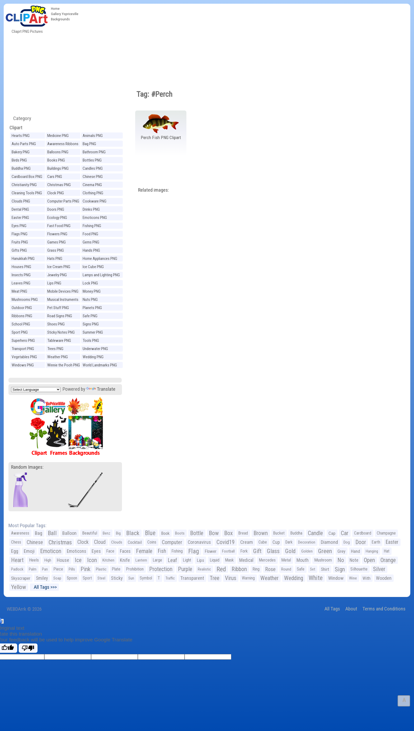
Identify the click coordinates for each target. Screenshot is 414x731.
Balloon (69, 533)
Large (157, 560)
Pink (85, 569)
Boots (180, 533)
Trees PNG (55, 348)
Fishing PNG (92, 225)
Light (187, 560)
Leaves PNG (21, 283)
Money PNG (92, 291)
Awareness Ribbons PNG (62, 144)
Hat (386, 551)
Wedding (293, 578)
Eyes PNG (19, 225)
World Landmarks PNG (100, 365)
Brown (260, 533)
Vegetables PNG (24, 357)
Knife (125, 560)
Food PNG (90, 234)
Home (55, 8)
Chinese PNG (93, 176)
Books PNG (56, 160)
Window (336, 578)
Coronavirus (199, 542)
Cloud (100, 542)
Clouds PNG (21, 201)
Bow (214, 533)
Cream (246, 542)
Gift (257, 551)
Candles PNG (93, 168)
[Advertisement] (245, 43)
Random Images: (27, 467)
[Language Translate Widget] (35, 389)
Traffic (170, 578)
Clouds (116, 542)
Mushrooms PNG (25, 299)
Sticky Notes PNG (61, 332)
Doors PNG (55, 209)
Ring (256, 569)
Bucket (279, 533)
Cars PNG (54, 176)
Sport (87, 578)
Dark (289, 542)
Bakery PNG (21, 152)
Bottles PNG (92, 160)
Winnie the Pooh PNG (63, 365)
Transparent (192, 578)
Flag (193, 551)
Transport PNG (23, 348)
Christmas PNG (59, 184)
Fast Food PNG (58, 225)
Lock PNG (90, 283)
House (63, 560)
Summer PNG (93, 332)
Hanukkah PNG (23, 258)
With (366, 578)
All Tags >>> (44, 587)
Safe (300, 569)
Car (345, 533)
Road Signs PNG (59, 316)
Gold (290, 551)
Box (228, 533)
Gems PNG (91, 242)
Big (118, 533)
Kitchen (108, 560)
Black (132, 533)
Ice (78, 560)
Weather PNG (57, 357)
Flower (211, 551)
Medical (246, 560)
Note (354, 560)
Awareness (20, 533)
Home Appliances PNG (100, 258)
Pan (45, 569)
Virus (230, 578)
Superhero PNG (23, 340)
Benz (106, 533)
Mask (229, 560)
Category (20, 118)
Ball (52, 533)
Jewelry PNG (57, 275)
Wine (353, 578)
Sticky (117, 578)
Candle (315, 533)
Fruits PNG (20, 242)
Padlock (17, 569)
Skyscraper (20, 578)
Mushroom (323, 560)
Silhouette (359, 569)
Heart (17, 560)
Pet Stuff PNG (58, 307)
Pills (72, 569)
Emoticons (76, 551)
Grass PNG (55, 250)
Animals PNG (93, 135)
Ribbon (239, 569)
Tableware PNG (59, 340)
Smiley (42, 578)
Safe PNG (90, 316)
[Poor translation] (28, 648)
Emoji (29, 551)
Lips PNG (54, 283)
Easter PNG (20, 217)
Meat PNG (19, 291)
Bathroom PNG (94, 152)
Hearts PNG (21, 135)
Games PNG (56, 242)
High (47, 560)
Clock (82, 542)
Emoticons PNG (95, 217)
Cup (276, 542)
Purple (185, 569)
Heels (34, 560)
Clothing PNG (93, 193)
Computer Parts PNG (63, 201)
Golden (307, 551)
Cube (262, 542)
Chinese (35, 542)
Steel (101, 578)
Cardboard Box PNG (27, 176)
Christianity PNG (24, 184)
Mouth (303, 560)
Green (325, 551)
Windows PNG (23, 365)
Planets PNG (92, 307)
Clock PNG (55, 193)
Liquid (214, 560)
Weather (269, 578)
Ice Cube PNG (93, 266)
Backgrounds (60, 19)
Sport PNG (20, 332)
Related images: (153, 190)
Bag (38, 533)
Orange (388, 560)
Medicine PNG (58, 135)
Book (165, 533)
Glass (273, 551)
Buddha (296, 533)
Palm (32, 569)
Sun (131, 578)
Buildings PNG (58, 168)
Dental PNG (20, 209)
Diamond (329, 542)
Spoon (72, 578)
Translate (100, 389)
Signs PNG (91, 324)
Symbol (146, 578)
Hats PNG (54, 258)
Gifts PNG (19, 250)
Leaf (172, 560)
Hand (355, 551)
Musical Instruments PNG (62, 300)
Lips (200, 560)
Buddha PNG (21, 168)
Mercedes (267, 560)
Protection (160, 569)
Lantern (141, 560)
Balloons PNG (57, 152)
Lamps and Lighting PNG (101, 275)
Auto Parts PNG (24, 143)
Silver (379, 569)
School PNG (21, 324)
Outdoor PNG (22, 307)
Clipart (16, 128)
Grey (341, 551)
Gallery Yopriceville (64, 14)
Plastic (101, 569)
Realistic (204, 569)
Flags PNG (19, 234)
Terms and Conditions (384, 609)
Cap (331, 533)
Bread (243, 533)
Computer (172, 542)
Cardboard (362, 533)
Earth (375, 542)
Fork (244, 551)
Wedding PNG (93, 357)
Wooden (384, 578)
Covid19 (226, 542)
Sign (340, 569)
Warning (248, 578)
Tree (214, 578)
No (340, 560)
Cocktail (135, 542)
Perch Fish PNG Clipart (161, 137)
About (351, 609)
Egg (14, 551)
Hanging (372, 551)
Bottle (196, 533)
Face (110, 551)
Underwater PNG (95, 348)
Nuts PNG (90, 299)
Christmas (60, 542)
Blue (150, 533)
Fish (162, 551)
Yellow (18, 587)
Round (286, 569)
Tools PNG (91, 340)
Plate (116, 569)
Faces (125, 551)
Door (360, 542)
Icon (92, 560)
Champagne (386, 533)
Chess (16, 542)
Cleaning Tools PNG (27, 193)
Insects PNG (21, 275)
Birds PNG (19, 160)
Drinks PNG (91, 209)
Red (221, 569)
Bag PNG (89, 143)
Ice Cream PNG (58, 266)
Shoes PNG (56, 324)
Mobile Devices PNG (62, 291)
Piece (58, 569)
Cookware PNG (94, 201)
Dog (347, 542)
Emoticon (50, 551)
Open (369, 560)
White (316, 578)
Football (228, 551)
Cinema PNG (92, 184)
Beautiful (89, 533)
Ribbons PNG (22, 316)
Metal (286, 560)
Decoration (306, 542)
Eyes (96, 551)
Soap (57, 578)
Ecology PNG (57, 217)
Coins (151, 542)
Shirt (325, 569)
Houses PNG (21, 266)
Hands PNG (91, 250)
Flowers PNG (57, 234)
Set (312, 569)
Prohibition (135, 569)
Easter (392, 542)
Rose (270, 569)
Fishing (177, 551)
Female (144, 551)
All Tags (332, 609)
